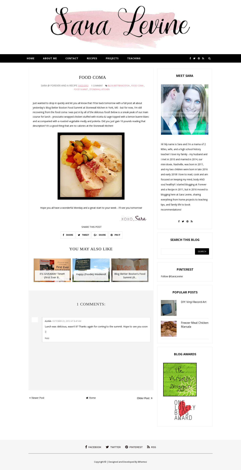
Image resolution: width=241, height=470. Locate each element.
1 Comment (97, 85)
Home (30, 58)
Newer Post (36, 397)
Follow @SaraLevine (172, 276)
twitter (113, 447)
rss (151, 447)
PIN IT (115, 235)
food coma (137, 85)
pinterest (134, 447)
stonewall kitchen (99, 89)
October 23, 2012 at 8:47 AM (66, 321)
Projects (112, 58)
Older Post (144, 398)
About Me (50, 58)
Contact (71, 58)
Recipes (92, 58)
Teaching (134, 58)
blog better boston (119, 85)
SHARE (68, 235)
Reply (47, 338)
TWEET (83, 235)
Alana (48, 321)
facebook (93, 447)
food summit (81, 89)
